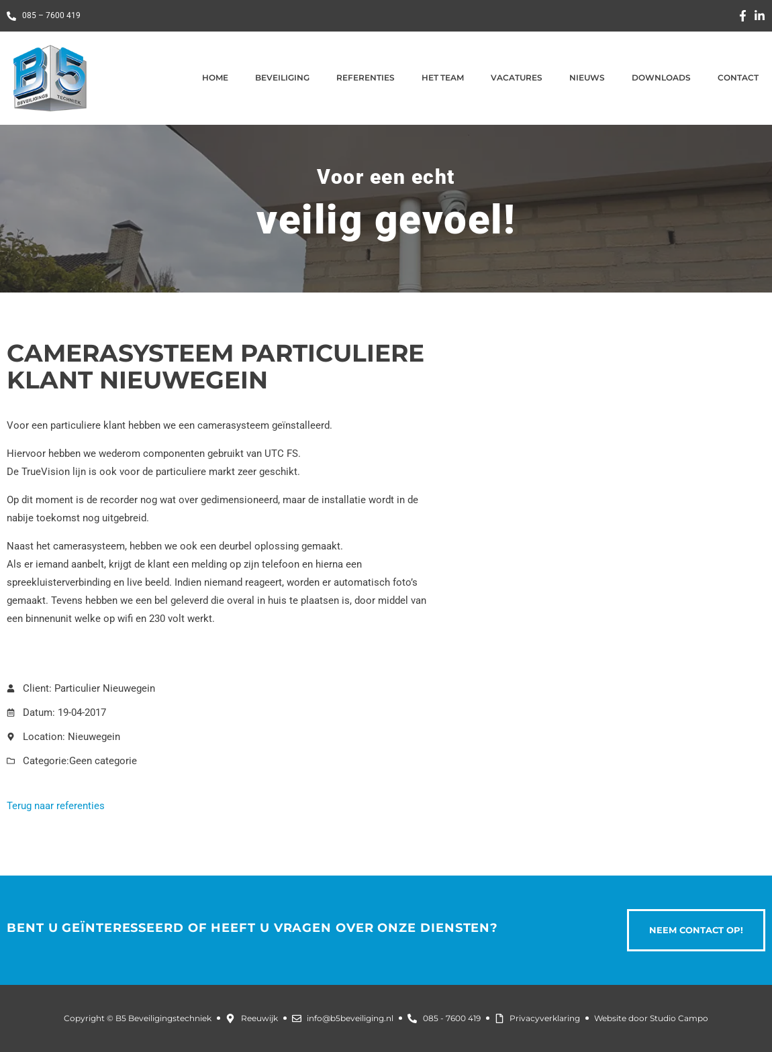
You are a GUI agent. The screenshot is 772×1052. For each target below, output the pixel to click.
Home (215, 77)
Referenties (365, 77)
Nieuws (587, 77)
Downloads (661, 77)
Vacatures (516, 77)
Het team (443, 77)
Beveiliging (282, 77)
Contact (738, 77)
